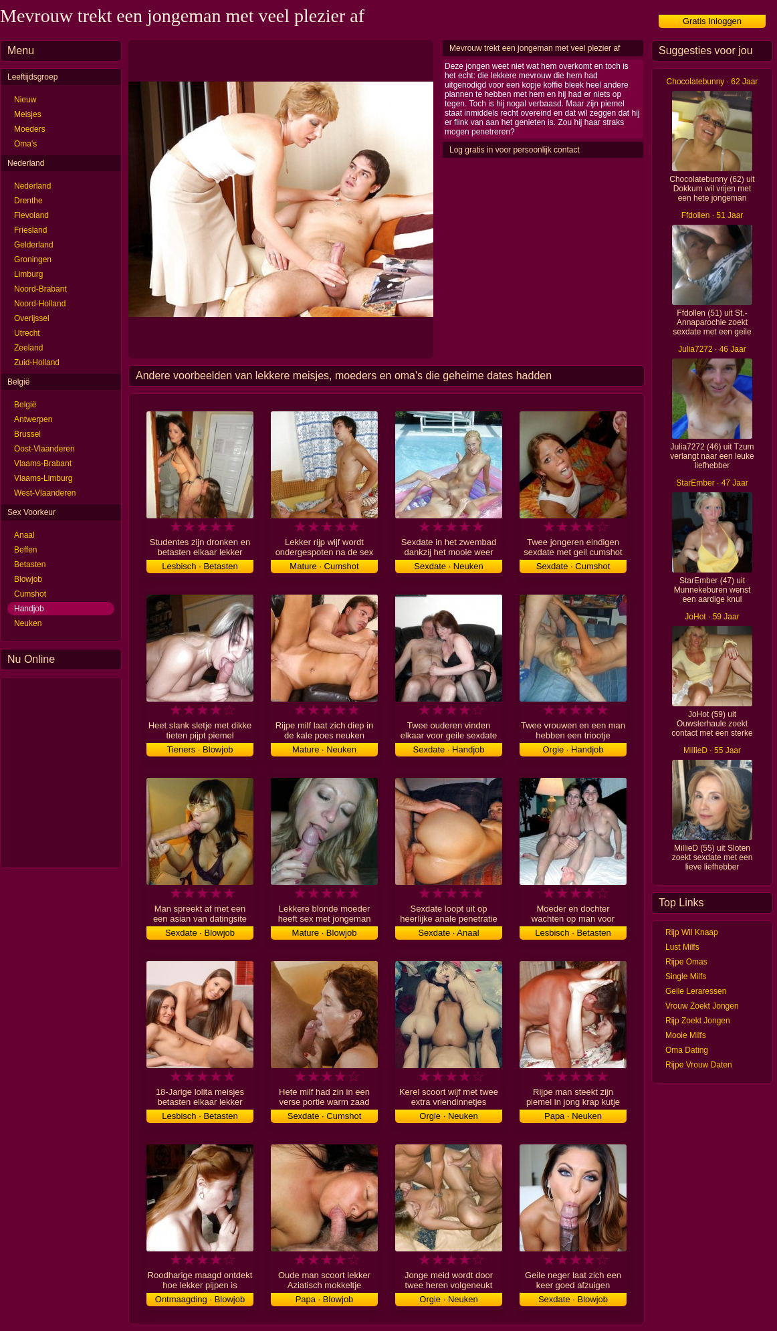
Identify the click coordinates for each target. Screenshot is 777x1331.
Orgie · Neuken (448, 1116)
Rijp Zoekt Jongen (697, 1020)
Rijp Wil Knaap (691, 932)
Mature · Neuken (324, 749)
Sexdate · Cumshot (573, 566)
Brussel (27, 434)
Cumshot (30, 594)
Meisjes (27, 114)
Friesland (30, 230)
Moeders (29, 129)
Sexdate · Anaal (448, 933)
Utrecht (27, 333)
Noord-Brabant (40, 289)
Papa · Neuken (573, 1116)
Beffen (25, 549)
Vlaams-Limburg (43, 478)
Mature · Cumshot (324, 566)
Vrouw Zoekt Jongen (702, 1006)
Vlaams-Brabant (43, 463)
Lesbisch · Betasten (199, 566)
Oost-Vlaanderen (44, 448)
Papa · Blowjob (325, 1299)
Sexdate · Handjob (449, 749)
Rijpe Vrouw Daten (698, 1064)
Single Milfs (685, 976)
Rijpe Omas (686, 961)
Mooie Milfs (685, 1035)
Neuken (27, 623)
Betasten (29, 564)
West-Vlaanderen (45, 493)
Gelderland (33, 244)
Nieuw (25, 99)
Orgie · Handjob (572, 749)
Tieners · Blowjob (199, 749)
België (25, 404)
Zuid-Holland (37, 362)
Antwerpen (33, 419)
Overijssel (31, 318)
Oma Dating (686, 1050)
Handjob (29, 608)
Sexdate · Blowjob (200, 933)
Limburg (28, 274)
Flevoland (31, 215)
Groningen (32, 259)
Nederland (32, 186)
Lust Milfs (682, 947)
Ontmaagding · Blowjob (200, 1299)
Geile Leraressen (695, 991)
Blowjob (28, 579)
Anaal (24, 535)
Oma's (25, 143)
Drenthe (28, 200)
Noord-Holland (40, 303)
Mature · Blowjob (324, 933)
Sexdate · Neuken (448, 566)
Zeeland (28, 347)
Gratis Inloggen (712, 21)
